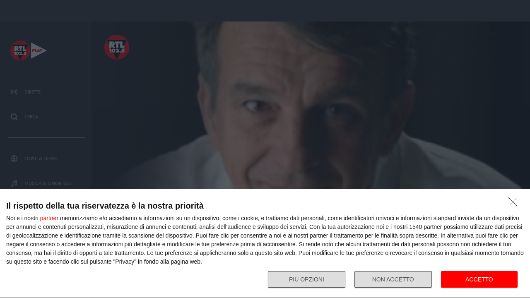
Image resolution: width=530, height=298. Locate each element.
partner (49, 218)
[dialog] (265, 243)
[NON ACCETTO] (515, 204)
